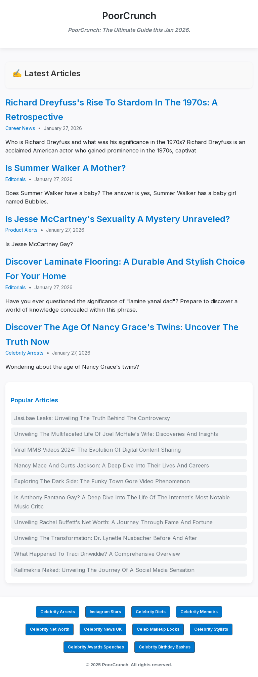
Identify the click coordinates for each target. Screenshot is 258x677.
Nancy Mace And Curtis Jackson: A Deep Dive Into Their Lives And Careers (111, 465)
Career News (20, 128)
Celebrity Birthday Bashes (164, 646)
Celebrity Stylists (211, 629)
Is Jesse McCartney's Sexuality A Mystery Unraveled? (117, 219)
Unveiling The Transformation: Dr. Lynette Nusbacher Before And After (105, 538)
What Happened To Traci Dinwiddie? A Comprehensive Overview (97, 553)
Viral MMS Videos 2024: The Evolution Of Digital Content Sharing (97, 449)
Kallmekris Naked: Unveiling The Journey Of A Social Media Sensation (104, 570)
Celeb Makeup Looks (158, 629)
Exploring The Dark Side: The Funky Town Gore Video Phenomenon (102, 481)
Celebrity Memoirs (199, 611)
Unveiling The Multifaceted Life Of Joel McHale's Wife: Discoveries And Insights (116, 434)
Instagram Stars (105, 611)
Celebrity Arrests (24, 353)
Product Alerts (21, 230)
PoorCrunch (129, 15)
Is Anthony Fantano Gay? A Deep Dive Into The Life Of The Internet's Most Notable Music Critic (122, 502)
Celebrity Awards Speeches (96, 646)
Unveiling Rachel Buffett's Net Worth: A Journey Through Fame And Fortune (113, 522)
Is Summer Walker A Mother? (65, 168)
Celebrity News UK (103, 629)
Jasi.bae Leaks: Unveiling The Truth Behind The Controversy (92, 418)
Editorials (15, 179)
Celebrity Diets (151, 611)
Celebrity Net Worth (49, 629)
